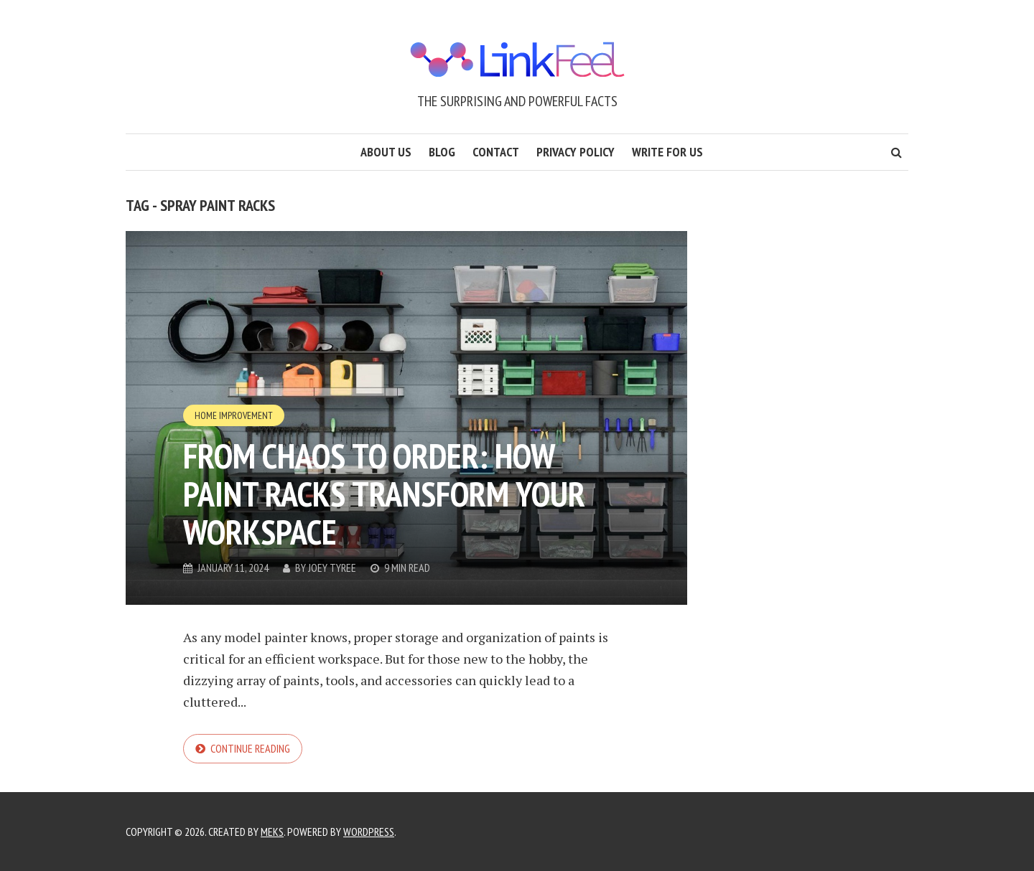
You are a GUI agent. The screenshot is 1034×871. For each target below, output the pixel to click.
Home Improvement (234, 415)
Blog (442, 151)
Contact (495, 151)
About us (385, 151)
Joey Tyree (332, 567)
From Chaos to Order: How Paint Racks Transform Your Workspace (384, 493)
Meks (272, 831)
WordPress (368, 831)
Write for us (667, 151)
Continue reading (250, 748)
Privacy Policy (575, 151)
